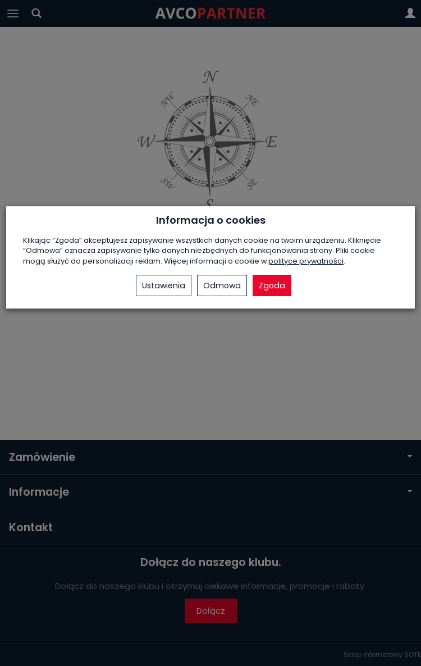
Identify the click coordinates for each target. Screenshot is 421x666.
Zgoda (272, 285)
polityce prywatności (306, 261)
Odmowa (222, 285)
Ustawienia (163, 285)
